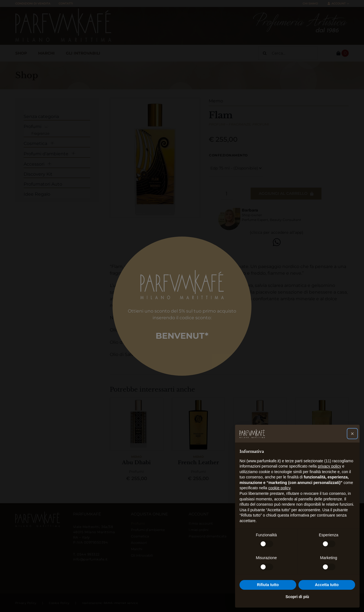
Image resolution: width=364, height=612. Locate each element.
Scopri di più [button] (297, 596)
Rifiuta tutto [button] (268, 584)
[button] (352, 433)
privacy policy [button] (329, 466)
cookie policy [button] (279, 488)
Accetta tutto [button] (327, 584)
